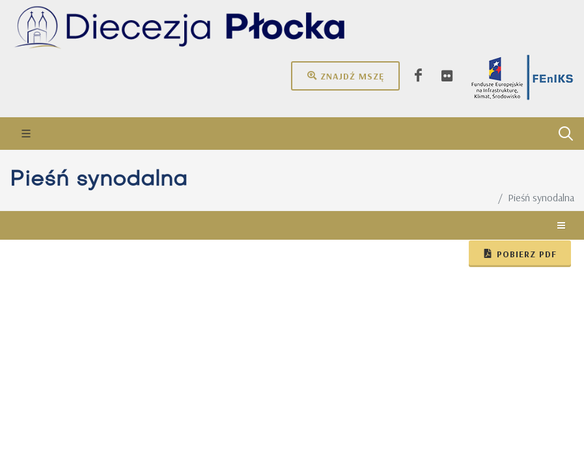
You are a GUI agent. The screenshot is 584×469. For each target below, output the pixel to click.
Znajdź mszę (345, 75)
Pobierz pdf (520, 253)
